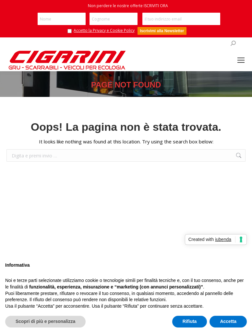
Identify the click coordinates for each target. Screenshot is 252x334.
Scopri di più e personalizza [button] (45, 321)
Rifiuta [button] (190, 321)
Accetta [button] (228, 321)
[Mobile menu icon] (241, 60)
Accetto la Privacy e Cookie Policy (104, 30)
